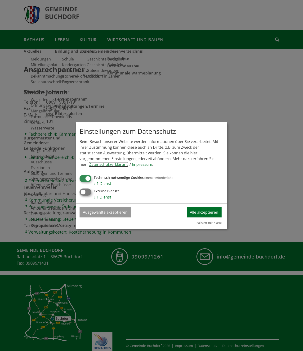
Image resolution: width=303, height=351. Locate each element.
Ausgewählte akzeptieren (105, 212)
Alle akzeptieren (204, 212)
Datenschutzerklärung (109, 164)
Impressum (142, 164)
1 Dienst (102, 183)
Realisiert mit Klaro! (208, 222)
